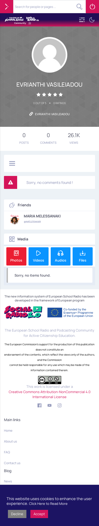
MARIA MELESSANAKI (42, 216)
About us (10, 441)
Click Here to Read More (48, 503)
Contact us (12, 463)
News (8, 481)
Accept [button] (39, 513)
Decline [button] (17, 513)
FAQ (7, 452)
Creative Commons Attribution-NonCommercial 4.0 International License (50, 394)
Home (8, 430)
